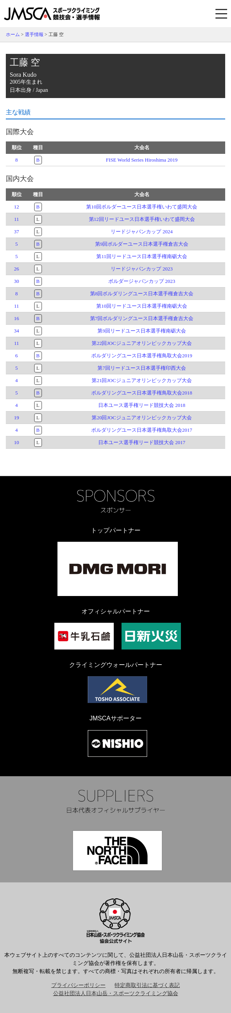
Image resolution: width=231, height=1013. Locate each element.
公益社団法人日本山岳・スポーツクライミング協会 (115, 993)
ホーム (13, 34)
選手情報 (34, 34)
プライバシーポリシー (78, 985)
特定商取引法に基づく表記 (147, 985)
